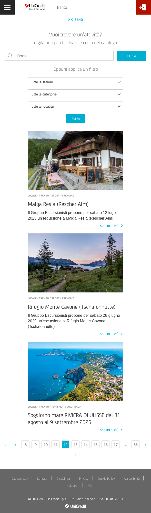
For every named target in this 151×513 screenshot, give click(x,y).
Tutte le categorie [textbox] (43, 94)
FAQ (90, 485)
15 (96, 445)
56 (136, 445)
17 (116, 445)
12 (66, 445)
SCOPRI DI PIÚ (109, 226)
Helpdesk (72, 485)
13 (76, 445)
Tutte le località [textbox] (42, 106)
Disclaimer (63, 478)
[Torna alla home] (34, 6)
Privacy (83, 478)
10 (46, 445)
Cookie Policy (106, 478)
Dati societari (19, 478)
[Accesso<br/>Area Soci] (143, 9)
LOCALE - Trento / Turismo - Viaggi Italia (54, 406)
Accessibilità (132, 478)
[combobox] (75, 82)
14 (86, 445)
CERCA (131, 56)
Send (75, 20)
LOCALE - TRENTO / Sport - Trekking (51, 195)
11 (56, 445)
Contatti (42, 478)
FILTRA (75, 118)
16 (106, 445)
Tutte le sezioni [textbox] (41, 82)
